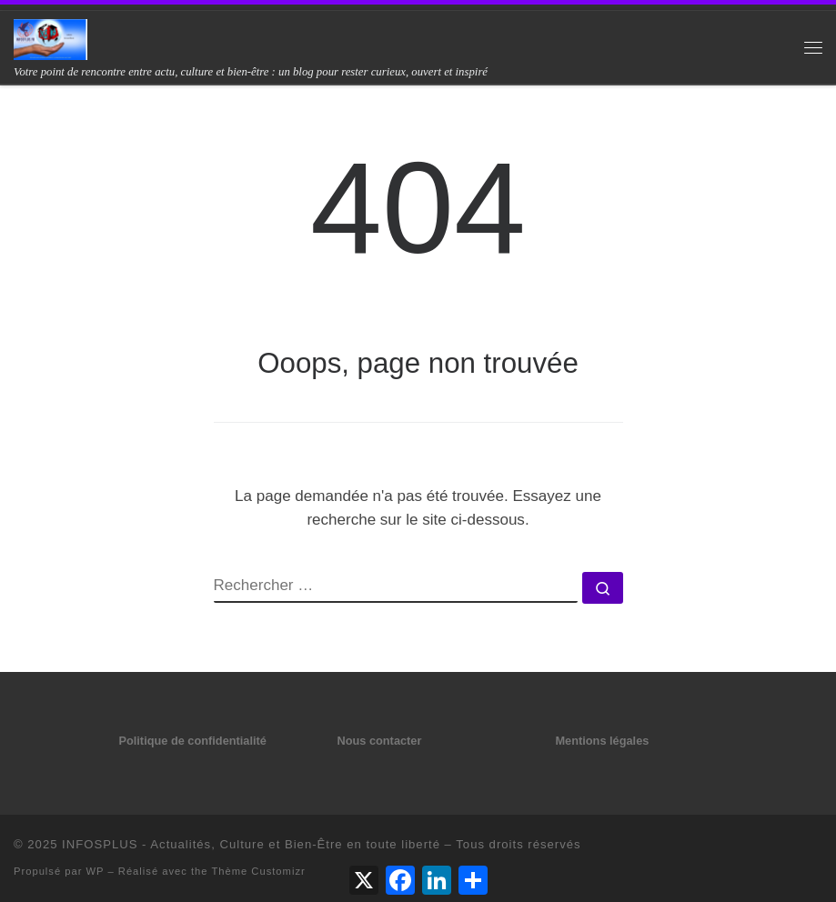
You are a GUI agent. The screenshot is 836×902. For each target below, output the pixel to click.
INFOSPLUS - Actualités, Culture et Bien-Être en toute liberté (251, 844)
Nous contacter (379, 740)
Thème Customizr (258, 871)
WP (95, 871)
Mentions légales (602, 740)
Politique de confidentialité (192, 740)
